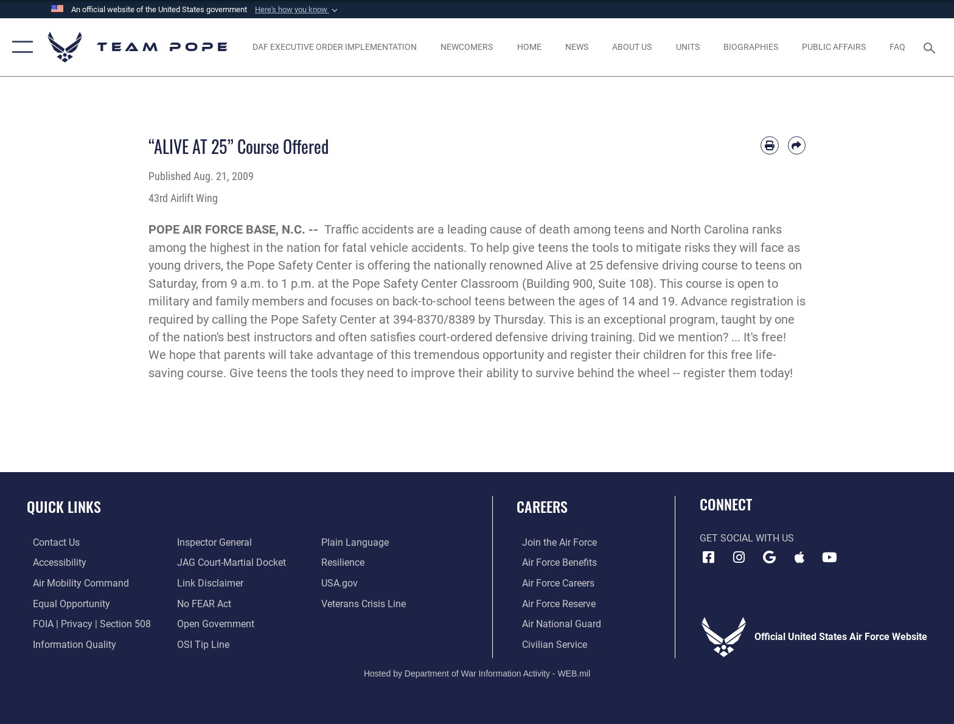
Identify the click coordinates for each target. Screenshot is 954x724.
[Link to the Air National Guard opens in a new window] (556, 623)
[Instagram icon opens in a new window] (738, 557)
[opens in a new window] (75, 583)
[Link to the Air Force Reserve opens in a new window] (553, 603)
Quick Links (64, 506)
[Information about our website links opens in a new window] (208, 583)
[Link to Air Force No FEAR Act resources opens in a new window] (202, 603)
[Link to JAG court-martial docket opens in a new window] (229, 562)
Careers (542, 506)
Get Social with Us (747, 538)
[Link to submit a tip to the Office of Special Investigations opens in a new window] (201, 644)
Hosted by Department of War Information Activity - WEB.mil (477, 672)
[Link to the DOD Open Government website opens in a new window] (213, 623)
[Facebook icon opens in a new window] (709, 557)
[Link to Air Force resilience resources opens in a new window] (344, 562)
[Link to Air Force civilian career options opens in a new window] (549, 644)
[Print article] (769, 145)
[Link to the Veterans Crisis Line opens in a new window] (365, 603)
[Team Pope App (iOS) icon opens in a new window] (799, 557)
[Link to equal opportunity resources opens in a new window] (65, 603)
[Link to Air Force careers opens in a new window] (553, 583)
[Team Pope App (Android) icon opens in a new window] (769, 557)
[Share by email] (797, 145)
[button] (297, 10)
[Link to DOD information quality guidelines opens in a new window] (68, 644)
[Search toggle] (931, 47)
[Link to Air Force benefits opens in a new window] (554, 562)
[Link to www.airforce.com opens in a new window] (554, 542)
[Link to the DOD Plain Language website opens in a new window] (357, 542)
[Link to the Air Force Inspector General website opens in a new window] (212, 542)
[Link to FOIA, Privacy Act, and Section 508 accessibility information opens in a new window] (86, 623)
